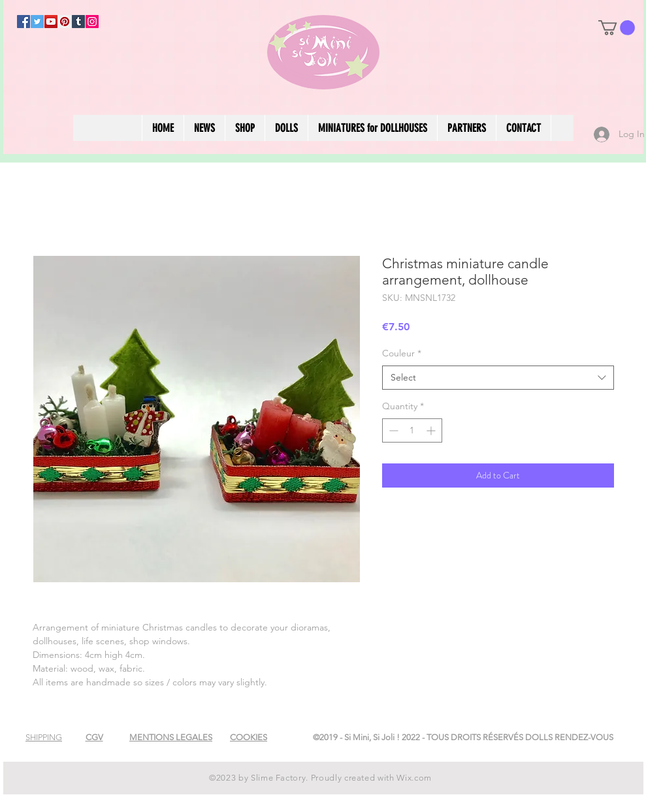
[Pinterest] (64, 21)
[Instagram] (92, 21)
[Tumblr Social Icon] (78, 21)
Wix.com (414, 778)
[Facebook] (23, 21)
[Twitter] (37, 21)
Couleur (401, 353)
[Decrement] (392, 430)
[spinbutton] (412, 430)
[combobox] (498, 378)
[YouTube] (50, 21)
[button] (616, 27)
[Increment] (432, 430)
